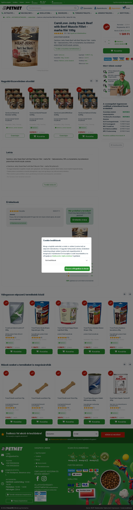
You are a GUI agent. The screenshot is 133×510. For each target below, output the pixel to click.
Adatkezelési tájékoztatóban (62, 256)
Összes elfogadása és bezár (77, 269)
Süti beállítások (50, 260)
